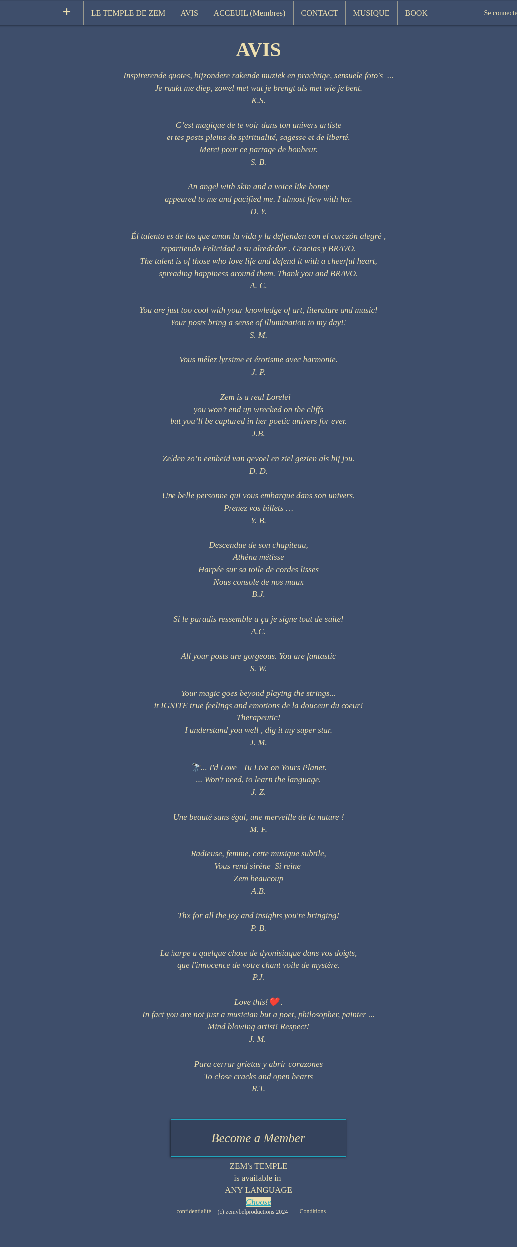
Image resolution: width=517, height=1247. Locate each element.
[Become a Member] (258, 1138)
